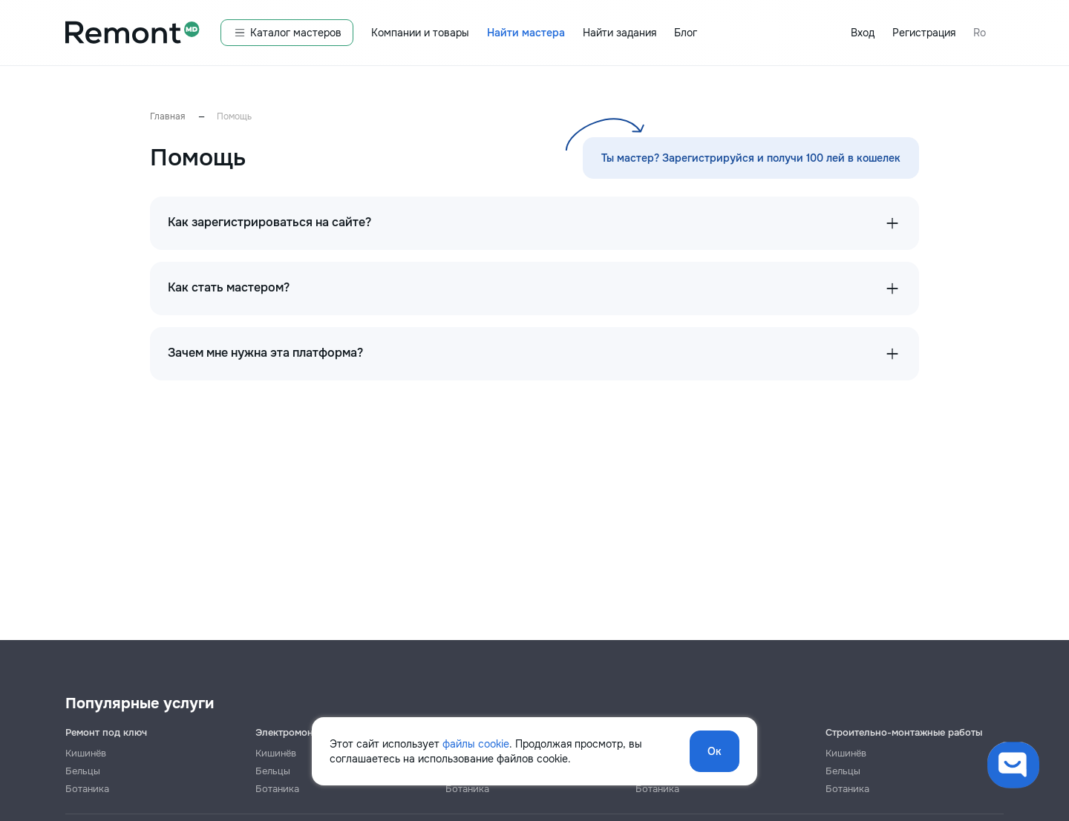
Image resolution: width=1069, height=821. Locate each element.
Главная (167, 116)
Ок (714, 751)
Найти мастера (526, 32)
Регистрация (923, 32)
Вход (863, 32)
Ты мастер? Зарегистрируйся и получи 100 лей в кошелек (750, 158)
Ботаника (87, 788)
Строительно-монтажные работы (904, 732)
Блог (685, 32)
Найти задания (619, 32)
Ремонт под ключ (106, 732)
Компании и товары (420, 32)
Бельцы (82, 771)
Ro (979, 32)
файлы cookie (475, 744)
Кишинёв (85, 753)
